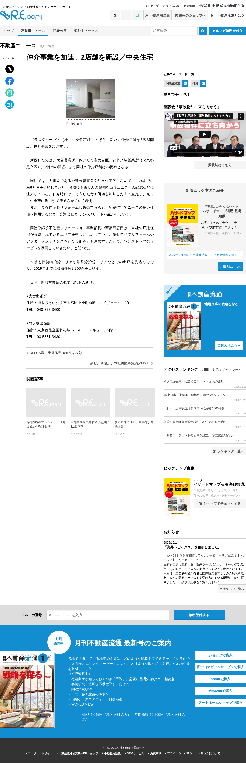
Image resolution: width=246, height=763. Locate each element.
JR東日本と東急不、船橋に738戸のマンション (205, 397)
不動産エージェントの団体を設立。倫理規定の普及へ (205, 438)
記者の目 (59, 31)
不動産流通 (172, 83)
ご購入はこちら (230, 266)
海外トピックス (86, 31)
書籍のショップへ (190, 15)
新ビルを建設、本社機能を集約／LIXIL (121, 363)
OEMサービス (134, 753)
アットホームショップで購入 (220, 702)
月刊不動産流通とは (227, 15)
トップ (8, 31)
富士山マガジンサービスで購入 (220, 667)
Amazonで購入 (220, 691)
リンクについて (209, 753)
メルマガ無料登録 (227, 31)
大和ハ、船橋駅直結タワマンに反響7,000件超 (205, 411)
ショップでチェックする (219, 503)
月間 (205, 369)
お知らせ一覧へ (232, 589)
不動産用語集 (157, 15)
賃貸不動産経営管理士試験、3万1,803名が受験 (205, 424)
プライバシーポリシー (180, 753)
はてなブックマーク (226, 369)
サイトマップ (150, 6)
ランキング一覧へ (228, 451)
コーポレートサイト (39, 753)
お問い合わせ (171, 6)
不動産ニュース (33, 31)
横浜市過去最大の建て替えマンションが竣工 (205, 384)
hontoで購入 (220, 679)
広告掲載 (189, 6)
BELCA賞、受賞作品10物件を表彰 (54, 353)
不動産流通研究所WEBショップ (77, 753)
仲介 (195, 83)
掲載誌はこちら (220, 165)
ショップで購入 (220, 655)
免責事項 (154, 753)
